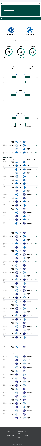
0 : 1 (20, 190)
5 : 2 (20, 283)
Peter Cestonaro (13, 126)
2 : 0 (20, 187)
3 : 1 (20, 333)
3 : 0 (20, 180)
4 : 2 (20, 279)
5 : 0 (20, 286)
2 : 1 (20, 198)
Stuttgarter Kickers (12, 142)
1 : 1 (20, 149)
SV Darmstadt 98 (11, 145)
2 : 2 (20, 272)
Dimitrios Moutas (28, 126)
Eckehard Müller (28, 120)
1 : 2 (20, 172)
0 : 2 (20, 205)
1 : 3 (20, 176)
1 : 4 (20, 315)
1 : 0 (20, 145)
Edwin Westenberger (12, 120)
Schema (35, 141)
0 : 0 (20, 141)
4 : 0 (20, 268)
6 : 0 (20, 308)
